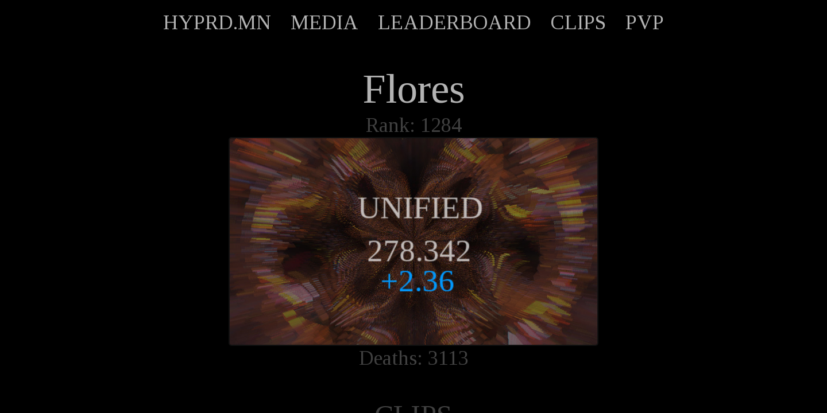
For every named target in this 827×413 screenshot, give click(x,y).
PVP (644, 22)
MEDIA (324, 22)
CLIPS (578, 22)
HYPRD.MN (217, 22)
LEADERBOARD (454, 22)
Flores (413, 89)
